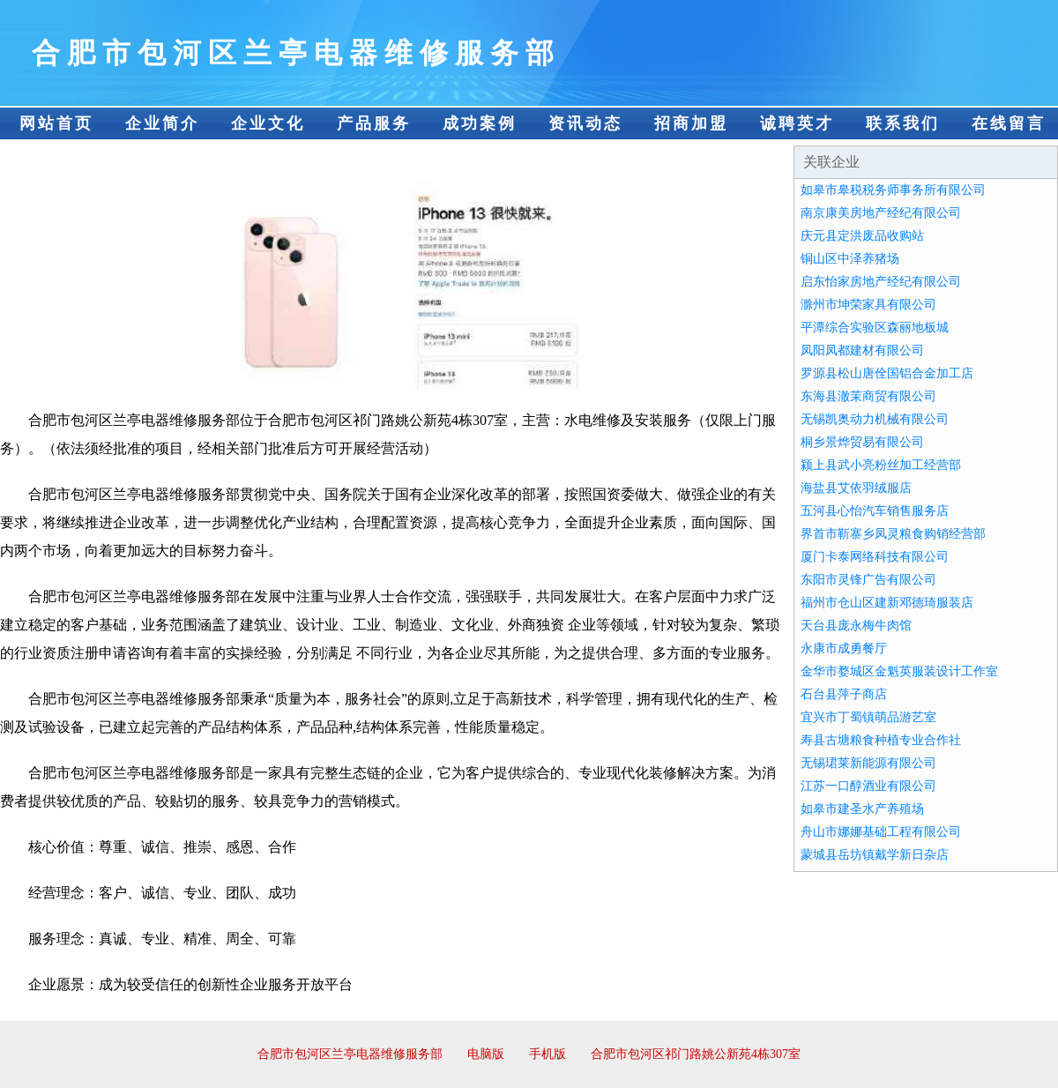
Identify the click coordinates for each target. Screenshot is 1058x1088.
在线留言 (1009, 123)
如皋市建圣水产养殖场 (862, 809)
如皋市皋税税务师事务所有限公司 (893, 190)
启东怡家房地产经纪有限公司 (881, 281)
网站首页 (56, 123)
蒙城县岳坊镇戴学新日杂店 (875, 854)
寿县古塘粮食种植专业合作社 (881, 740)
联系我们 (903, 123)
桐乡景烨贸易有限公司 (862, 442)
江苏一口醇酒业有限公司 (868, 786)
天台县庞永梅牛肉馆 (856, 625)
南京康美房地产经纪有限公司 (881, 213)
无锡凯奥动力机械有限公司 (875, 419)
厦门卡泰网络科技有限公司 (875, 556)
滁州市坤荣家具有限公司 (868, 304)
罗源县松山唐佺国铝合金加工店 (887, 373)
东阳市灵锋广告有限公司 (868, 579)
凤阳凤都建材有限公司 (862, 350)
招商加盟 (691, 123)
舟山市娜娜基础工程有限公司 (881, 831)
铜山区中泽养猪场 (850, 258)
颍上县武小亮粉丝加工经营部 (881, 465)
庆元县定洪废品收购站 (862, 235)
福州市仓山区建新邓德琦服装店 (887, 602)
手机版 (547, 1054)
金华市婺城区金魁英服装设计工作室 (899, 671)
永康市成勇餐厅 (844, 648)
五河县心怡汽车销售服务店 (875, 511)
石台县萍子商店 (844, 694)
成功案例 (480, 123)
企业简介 (162, 123)
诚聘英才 (797, 123)
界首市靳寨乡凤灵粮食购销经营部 (893, 533)
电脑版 (485, 1054)
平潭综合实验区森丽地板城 (875, 327)
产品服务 (374, 123)
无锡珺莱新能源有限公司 (868, 763)
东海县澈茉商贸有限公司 (868, 396)
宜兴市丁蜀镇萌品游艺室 (868, 717)
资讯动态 (585, 123)
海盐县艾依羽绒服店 (856, 488)
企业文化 (268, 123)
